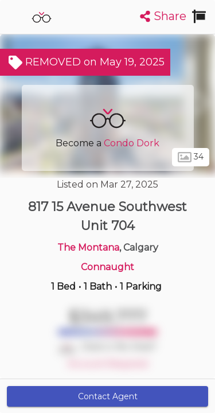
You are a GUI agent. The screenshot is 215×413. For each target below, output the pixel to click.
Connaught (107, 267)
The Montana (88, 247)
